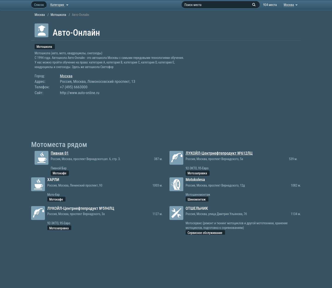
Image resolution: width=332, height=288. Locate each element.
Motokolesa (195, 179)
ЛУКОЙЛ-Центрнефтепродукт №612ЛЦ (219, 153)
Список (39, 5)
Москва (40, 15)
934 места (270, 5)
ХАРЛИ (53, 179)
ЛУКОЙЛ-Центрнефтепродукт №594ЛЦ (80, 208)
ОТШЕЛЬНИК (197, 208)
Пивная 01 (60, 153)
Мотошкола (58, 15)
